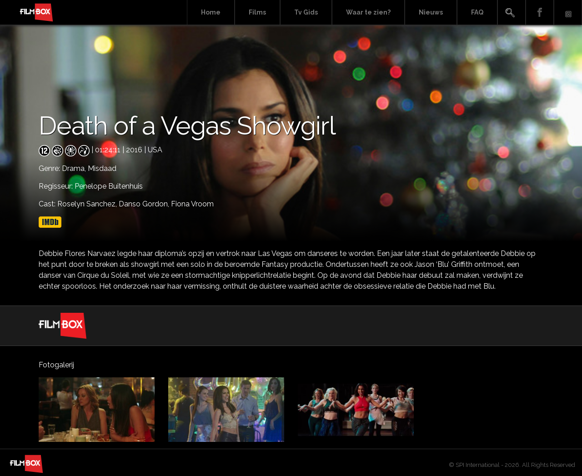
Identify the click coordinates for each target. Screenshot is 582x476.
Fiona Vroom (192, 204)
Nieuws (431, 12)
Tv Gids (306, 12)
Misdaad (102, 168)
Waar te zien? (368, 12)
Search (511, 12)
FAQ (477, 12)
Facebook (540, 12)
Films (257, 12)
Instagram (568, 12)
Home (211, 12)
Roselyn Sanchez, (88, 204)
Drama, (75, 168)
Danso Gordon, (145, 204)
